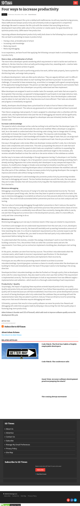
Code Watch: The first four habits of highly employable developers (59, 345)
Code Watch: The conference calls (55, 362)
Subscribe (10, 440)
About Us (9, 429)
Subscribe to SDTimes (15, 327)
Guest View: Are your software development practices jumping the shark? (60, 380)
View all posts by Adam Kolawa (11, 335)
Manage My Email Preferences (18, 444)
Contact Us (10, 437)
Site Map (9, 452)
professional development (8, 323)
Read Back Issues (41, 474)
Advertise (10, 433)
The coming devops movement (54, 397)
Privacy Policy (11, 448)
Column (4, 14)
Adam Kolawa (32, 14)
